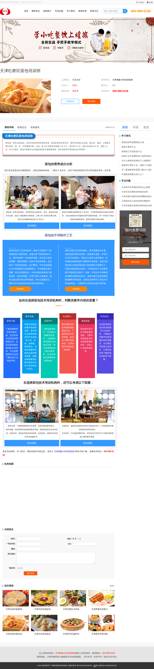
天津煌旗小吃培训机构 (122, 80)
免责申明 (98, 657)
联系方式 (94, 11)
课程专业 (36, 11)
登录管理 (88, 657)
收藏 (150, 2)
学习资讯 (71, 11)
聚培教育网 (5, 2)
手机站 (140, 2)
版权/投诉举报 (110, 657)
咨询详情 (20, 289)
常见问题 (59, 11)
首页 (26, 11)
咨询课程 (31, 225)
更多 (112, 586)
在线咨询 (70, 101)
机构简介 (47, 11)
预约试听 (91, 101)
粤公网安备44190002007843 (106, 665)
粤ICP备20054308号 (84, 665)
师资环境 (82, 11)
